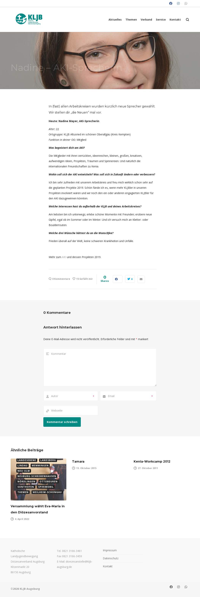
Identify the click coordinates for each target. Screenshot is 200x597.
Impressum (110, 550)
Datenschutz (110, 558)
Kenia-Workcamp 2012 (152, 461)
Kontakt (108, 566)
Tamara (78, 461)
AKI (64, 257)
